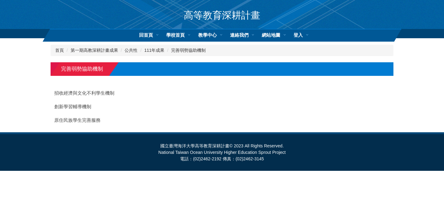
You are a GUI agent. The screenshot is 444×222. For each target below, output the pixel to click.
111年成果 (154, 50)
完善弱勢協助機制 (188, 50)
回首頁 (146, 35)
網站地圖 (271, 35)
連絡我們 (239, 35)
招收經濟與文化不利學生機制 (84, 93)
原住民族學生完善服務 (77, 120)
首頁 (59, 50)
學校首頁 (175, 35)
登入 (298, 35)
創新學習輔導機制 (72, 106)
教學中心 (207, 35)
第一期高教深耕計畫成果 (94, 50)
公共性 (131, 50)
